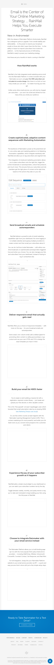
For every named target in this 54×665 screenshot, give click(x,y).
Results (45, 637)
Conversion (37, 637)
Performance (11, 637)
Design (18, 637)
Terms (26, 644)
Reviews (34, 641)
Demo (21, 641)
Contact (40, 641)
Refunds (20, 644)
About (12, 641)
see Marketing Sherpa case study (26, 411)
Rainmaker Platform (10, 4)
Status (41, 644)
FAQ (17, 641)
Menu (24, 4)
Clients (27, 641)
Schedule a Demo (27, 625)
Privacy (13, 644)
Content (24, 637)
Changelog (33, 644)
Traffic (30, 637)
